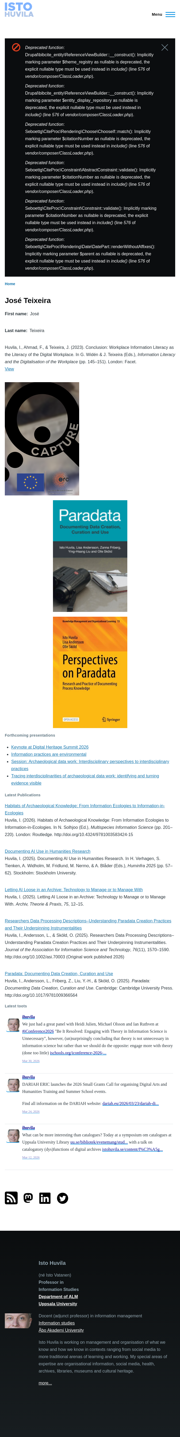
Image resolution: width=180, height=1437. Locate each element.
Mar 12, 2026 (31, 1157)
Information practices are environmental (48, 754)
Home (10, 284)
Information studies (57, 1323)
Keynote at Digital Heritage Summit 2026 (50, 747)
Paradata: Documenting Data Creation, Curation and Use (59, 973)
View (9, 369)
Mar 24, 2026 (31, 1111)
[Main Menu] (162, 14)
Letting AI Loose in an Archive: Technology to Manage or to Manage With (74, 889)
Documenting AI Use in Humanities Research (47, 851)
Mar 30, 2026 (31, 1061)
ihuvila (28, 1017)
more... (45, 1383)
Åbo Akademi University (61, 1330)
